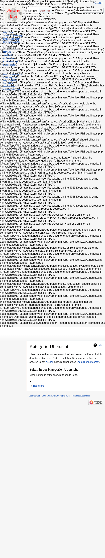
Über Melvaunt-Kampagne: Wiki (56, 396)
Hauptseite (38, 385)
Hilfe (100, 345)
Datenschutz (34, 396)
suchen (49, 362)
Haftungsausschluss (81, 396)
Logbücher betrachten (88, 362)
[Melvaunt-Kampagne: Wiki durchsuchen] (93, 10)
